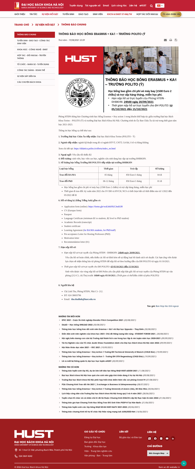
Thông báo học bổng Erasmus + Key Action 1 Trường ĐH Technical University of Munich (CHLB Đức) (108, 352)
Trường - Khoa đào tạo (95, 446)
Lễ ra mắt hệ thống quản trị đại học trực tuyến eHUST (86, 361)
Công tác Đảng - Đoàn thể (31, 70)
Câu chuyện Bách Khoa (29, 82)
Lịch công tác (119, 5)
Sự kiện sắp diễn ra (26, 76)
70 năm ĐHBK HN (171, 14)
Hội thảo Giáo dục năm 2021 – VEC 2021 (81, 347)
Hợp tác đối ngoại (147, 14)
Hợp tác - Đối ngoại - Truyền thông (31, 57)
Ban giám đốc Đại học (95, 441)
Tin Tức (33, 14)
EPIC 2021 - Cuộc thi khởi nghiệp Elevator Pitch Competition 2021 (92, 320)
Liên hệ (133, 5)
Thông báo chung (26, 35)
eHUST (143, 5)
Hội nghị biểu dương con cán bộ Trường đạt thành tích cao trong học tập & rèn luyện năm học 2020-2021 (111, 338)
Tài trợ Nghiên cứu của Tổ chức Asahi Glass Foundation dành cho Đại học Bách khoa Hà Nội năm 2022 (110, 343)
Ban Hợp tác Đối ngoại (167, 306)
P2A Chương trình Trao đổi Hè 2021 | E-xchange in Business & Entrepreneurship (99, 385)
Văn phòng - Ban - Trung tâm (98, 455)
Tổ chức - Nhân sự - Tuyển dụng (33, 64)
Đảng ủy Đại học (92, 437)
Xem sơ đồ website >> (169, 467)
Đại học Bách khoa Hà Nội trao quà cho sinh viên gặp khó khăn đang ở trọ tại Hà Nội (102, 375)
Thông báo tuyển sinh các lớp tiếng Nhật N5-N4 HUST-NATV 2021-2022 (94, 407)
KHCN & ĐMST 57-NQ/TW (119, 14)
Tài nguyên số (93, 5)
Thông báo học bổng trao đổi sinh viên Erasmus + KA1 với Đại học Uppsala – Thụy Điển (103, 329)
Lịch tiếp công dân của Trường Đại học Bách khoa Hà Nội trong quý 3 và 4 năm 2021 (102, 394)
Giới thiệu (19, 14)
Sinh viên (98, 14)
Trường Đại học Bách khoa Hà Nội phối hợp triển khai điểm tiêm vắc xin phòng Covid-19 (103, 380)
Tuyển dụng (76, 5)
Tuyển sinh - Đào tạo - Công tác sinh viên (33, 42)
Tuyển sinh (68, 14)
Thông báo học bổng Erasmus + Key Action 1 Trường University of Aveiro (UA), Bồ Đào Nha (104, 389)
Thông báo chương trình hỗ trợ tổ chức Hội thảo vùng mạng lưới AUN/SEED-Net (98, 412)
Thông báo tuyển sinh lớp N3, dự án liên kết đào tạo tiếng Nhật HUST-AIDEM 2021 (100, 371)
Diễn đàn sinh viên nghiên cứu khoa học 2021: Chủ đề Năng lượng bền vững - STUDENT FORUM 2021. (109, 334)
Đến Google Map (158, 453)
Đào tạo (83, 14)
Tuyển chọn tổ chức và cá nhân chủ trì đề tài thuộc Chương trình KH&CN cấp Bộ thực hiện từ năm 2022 (110, 398)
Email (106, 5)
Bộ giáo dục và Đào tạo (130, 437)
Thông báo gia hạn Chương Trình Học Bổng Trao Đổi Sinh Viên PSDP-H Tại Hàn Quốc (101, 403)
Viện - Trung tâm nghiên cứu (98, 451)
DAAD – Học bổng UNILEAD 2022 (77, 325)
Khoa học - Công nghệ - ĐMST (32, 50)
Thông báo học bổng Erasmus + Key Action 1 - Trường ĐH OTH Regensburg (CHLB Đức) (103, 357)
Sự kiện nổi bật (50, 14)
